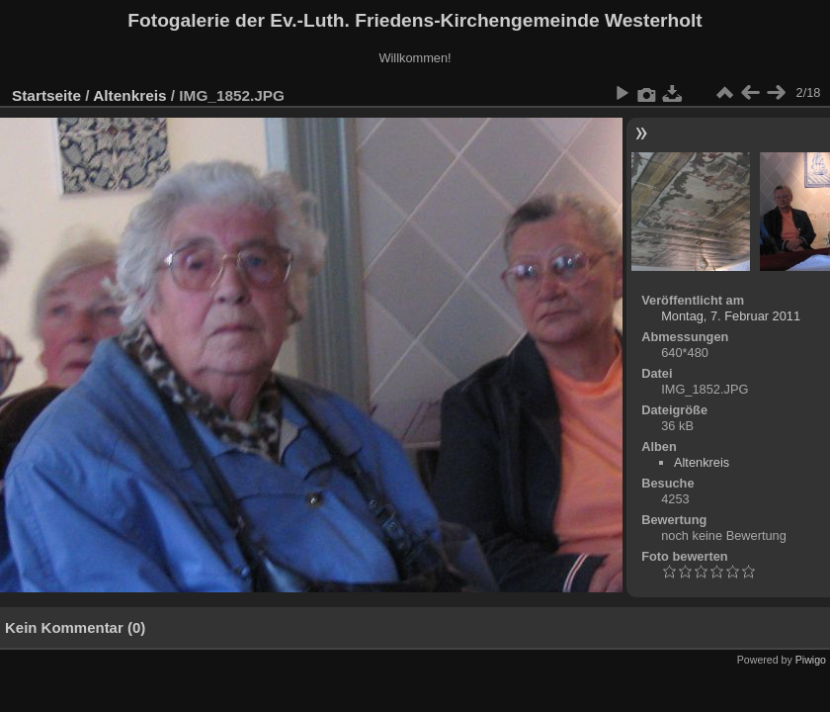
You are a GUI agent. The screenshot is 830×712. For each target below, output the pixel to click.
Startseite (46, 95)
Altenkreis (129, 95)
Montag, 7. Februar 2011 (730, 316)
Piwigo (810, 660)
